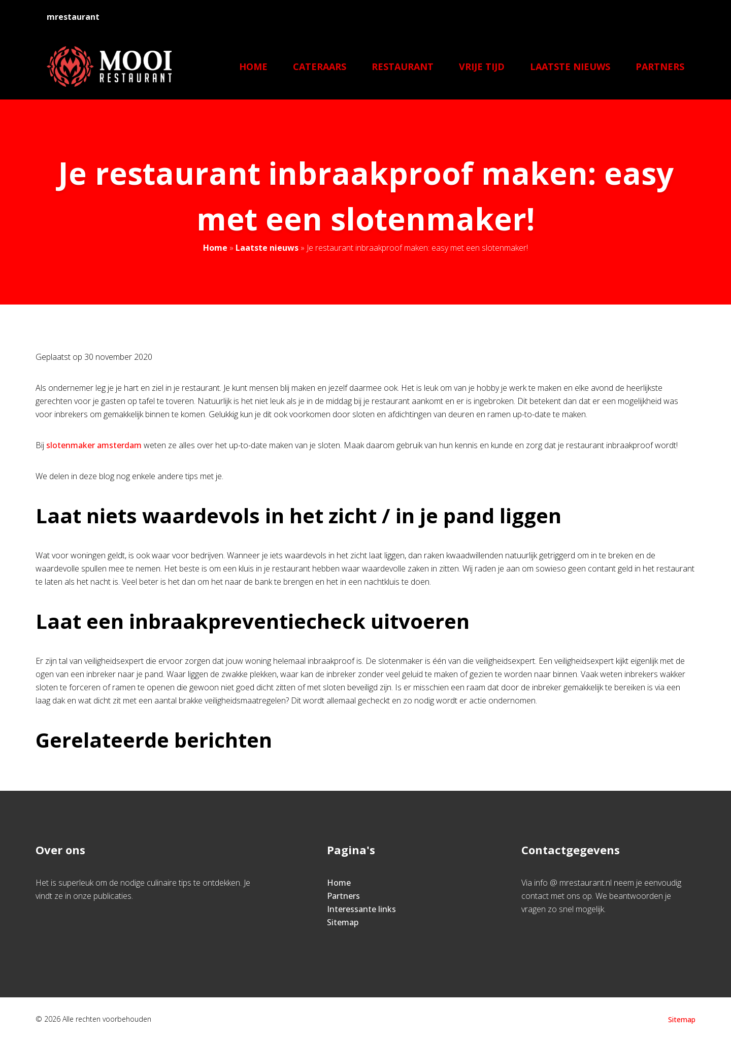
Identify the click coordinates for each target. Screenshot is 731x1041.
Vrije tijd (482, 66)
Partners (660, 66)
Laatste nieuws (570, 66)
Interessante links (361, 909)
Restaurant (403, 66)
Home (253, 66)
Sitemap (342, 922)
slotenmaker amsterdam (94, 445)
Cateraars (319, 66)
